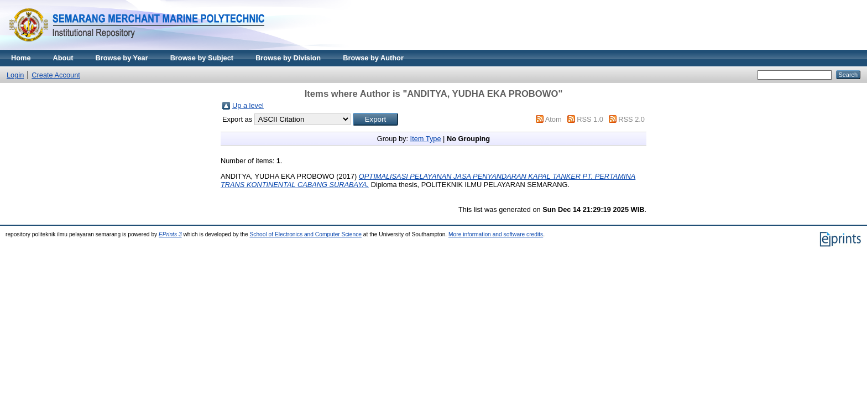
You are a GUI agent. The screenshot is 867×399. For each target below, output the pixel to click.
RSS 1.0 (590, 119)
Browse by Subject (202, 58)
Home (21, 58)
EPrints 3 (170, 234)
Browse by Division (288, 58)
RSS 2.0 (631, 119)
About (63, 58)
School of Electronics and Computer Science (305, 234)
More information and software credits (495, 234)
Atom (553, 119)
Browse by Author (373, 58)
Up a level (248, 105)
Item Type (425, 138)
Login (15, 75)
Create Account (56, 75)
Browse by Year (122, 58)
